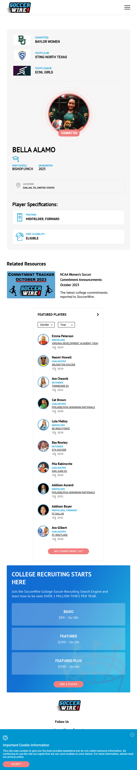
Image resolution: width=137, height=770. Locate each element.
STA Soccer (59, 449)
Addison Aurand (62, 485)
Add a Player (68, 684)
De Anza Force (61, 428)
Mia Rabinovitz (62, 464)
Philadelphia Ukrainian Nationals (73, 407)
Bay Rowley (60, 442)
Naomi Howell (61, 357)
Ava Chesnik (60, 379)
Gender (44, 324)
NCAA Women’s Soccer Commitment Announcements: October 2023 (81, 279)
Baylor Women (47, 42)
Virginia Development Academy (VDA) (75, 343)
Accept (16, 764)
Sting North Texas (51, 57)
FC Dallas (58, 513)
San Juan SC (59, 471)
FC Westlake (60, 535)
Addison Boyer (62, 506)
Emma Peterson (62, 336)
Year (63, 324)
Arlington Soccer (63, 364)
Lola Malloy (60, 421)
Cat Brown (59, 400)
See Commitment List (68, 551)
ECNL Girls (44, 72)
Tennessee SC (60, 386)
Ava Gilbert (59, 528)
